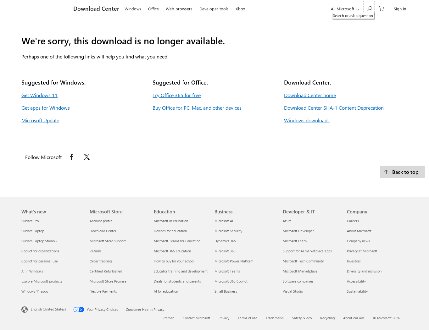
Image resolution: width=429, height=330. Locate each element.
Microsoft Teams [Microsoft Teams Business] (227, 271)
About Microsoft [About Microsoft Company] (359, 230)
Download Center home (310, 95)
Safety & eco (302, 318)
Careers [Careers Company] (353, 220)
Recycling (327, 318)
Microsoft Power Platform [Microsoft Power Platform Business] (233, 261)
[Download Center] (95, 8)
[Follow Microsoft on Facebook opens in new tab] (72, 157)
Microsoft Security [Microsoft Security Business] (228, 230)
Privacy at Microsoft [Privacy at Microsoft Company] (362, 251)
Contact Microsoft (196, 318)
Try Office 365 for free (177, 95)
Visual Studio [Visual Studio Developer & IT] (293, 291)
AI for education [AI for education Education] (166, 291)
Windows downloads (307, 120)
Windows (133, 8)
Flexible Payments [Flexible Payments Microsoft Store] (103, 291)
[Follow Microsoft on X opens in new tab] (87, 157)
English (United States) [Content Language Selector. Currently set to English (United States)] (48, 309)
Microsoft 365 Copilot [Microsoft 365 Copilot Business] (231, 281)
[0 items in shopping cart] (381, 8)
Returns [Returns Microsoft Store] (96, 251)
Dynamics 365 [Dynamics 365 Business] (225, 241)
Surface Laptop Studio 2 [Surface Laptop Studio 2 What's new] (39, 241)
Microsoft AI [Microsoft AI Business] (223, 220)
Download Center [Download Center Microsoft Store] (103, 230)
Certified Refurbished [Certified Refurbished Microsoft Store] (106, 271)
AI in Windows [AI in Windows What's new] (32, 271)
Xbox (240, 8)
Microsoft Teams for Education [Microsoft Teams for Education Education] (177, 241)
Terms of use (247, 318)
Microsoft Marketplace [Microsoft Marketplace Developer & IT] (300, 271)
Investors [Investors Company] (354, 261)
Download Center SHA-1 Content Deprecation (334, 107)
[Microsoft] (42, 8)
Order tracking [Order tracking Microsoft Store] (101, 261)
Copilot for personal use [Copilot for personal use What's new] (39, 261)
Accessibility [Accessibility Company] (356, 281)
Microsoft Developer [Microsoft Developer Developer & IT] (298, 230)
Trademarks (275, 318)
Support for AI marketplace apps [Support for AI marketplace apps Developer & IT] (307, 251)
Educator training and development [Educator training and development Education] (181, 271)
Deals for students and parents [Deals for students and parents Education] (177, 281)
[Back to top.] (402, 172)
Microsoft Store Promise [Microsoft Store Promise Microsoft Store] (108, 281)
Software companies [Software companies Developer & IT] (298, 281)
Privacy (224, 318)
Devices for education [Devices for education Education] (170, 230)
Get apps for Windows (45, 107)
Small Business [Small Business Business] (225, 291)
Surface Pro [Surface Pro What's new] (30, 220)
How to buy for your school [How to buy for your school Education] (174, 261)
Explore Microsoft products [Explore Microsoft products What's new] (41, 281)
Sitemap (168, 318)
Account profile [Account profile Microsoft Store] (101, 220)
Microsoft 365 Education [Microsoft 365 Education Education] (172, 251)
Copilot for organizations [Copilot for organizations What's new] (40, 251)
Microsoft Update (40, 120)
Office (153, 8)
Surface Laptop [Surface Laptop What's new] (32, 230)
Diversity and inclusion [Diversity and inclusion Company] (364, 271)
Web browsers (179, 8)
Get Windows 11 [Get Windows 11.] (39, 95)
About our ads (354, 318)
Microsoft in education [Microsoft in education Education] (171, 220)
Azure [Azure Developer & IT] (287, 220)
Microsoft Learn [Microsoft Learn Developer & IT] (295, 241)
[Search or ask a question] (369, 8)
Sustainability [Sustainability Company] (357, 291)
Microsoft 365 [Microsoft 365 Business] (225, 251)
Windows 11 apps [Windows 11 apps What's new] (34, 291)
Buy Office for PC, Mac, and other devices (197, 107)
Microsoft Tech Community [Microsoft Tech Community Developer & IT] (303, 261)
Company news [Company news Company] (358, 241)
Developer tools (214, 8)
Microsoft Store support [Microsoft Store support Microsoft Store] (108, 241)
